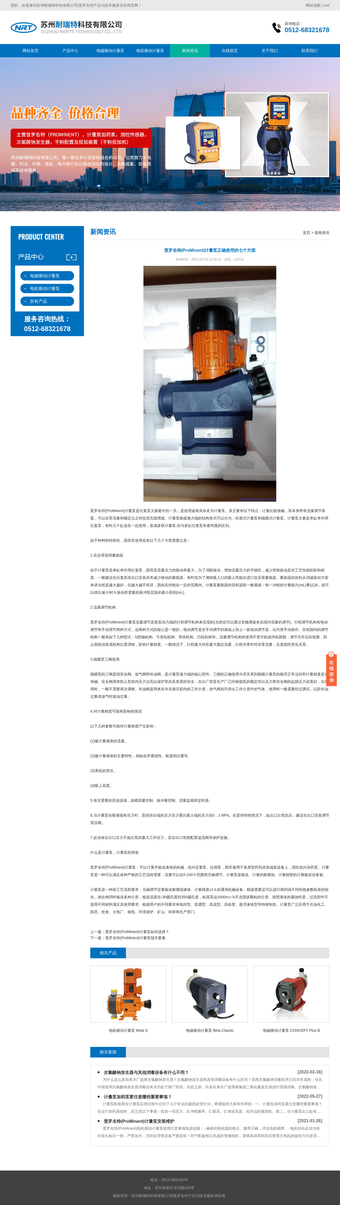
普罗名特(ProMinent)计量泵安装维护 (139, 1121)
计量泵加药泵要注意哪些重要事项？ (138, 1097)
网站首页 (31, 50)
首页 (306, 233)
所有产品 (38, 301)
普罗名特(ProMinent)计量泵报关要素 (135, 938)
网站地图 (313, 5)
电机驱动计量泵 (150, 50)
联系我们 (309, 50)
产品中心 (70, 50)
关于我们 (270, 50)
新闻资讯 (190, 50)
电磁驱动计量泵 (110, 50)
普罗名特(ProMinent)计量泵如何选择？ (137, 932)
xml (326, 5)
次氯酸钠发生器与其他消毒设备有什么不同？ (146, 1072)
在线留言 (230, 50)
